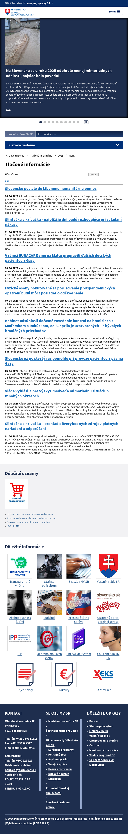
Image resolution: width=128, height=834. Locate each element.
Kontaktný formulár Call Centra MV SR (20, 772)
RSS (7, 181)
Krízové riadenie (47, 134)
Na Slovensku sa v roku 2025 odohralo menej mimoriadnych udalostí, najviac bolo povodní (59, 73)
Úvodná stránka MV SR (20, 134)
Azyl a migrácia (58, 759)
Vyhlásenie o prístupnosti (105, 819)
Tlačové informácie (41, 155)
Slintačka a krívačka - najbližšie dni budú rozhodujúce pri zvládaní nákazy (63, 222)
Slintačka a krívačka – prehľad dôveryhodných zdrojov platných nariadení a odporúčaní (61, 426)
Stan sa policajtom (101, 726)
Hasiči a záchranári (60, 769)
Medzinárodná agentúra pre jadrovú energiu (31, 518)
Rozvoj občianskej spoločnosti (57, 790)
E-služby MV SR (98, 731)
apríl (72, 155)
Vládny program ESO (102, 755)
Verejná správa (57, 764)
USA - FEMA (13, 526)
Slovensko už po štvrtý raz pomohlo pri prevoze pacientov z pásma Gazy (64, 361)
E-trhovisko (96, 765)
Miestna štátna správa (103, 750)
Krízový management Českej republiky (28, 522)
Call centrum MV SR (101, 760)
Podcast (94, 721)
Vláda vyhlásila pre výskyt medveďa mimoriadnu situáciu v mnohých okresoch (57, 394)
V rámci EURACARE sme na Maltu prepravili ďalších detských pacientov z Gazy (58, 258)
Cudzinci (94, 745)
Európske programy (61, 750)
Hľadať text (11, 174)
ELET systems (63, 819)
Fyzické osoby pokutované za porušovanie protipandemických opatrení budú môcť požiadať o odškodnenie (60, 291)
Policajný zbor (57, 754)
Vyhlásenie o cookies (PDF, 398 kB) (27, 823)
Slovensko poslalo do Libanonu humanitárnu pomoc (50, 188)
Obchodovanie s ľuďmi (103, 740)
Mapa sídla (80, 819)
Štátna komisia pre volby (62, 731)
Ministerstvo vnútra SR (63, 721)
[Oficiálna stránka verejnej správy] (40, 3)
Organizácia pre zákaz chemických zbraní (30, 514)
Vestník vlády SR (99, 736)
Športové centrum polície (58, 805)
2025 (60, 155)
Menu (114, 11)
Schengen (54, 779)
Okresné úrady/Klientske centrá (62, 742)
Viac (8, 109)
